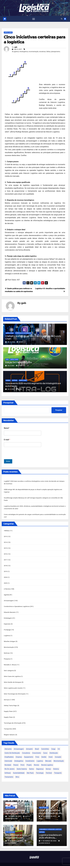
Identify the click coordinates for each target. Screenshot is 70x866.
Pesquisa (7, 655)
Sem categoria (9, 667)
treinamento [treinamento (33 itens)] (9, 772)
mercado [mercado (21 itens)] (48, 756)
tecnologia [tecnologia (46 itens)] (39, 768)
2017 (5, 558)
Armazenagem (9, 598)
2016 (5, 552)
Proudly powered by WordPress (24, 862)
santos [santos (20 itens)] (31, 764)
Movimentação (9, 644)
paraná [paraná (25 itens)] (15, 760)
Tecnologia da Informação (23, 333)
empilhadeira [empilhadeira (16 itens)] (9, 752)
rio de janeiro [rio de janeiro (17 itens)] (9, 764)
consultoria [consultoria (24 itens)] (26, 748)
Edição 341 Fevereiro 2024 (18, 362)
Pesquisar (8, 403)
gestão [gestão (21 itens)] (43, 752)
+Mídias (6, 529)
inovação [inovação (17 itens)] (58, 752)
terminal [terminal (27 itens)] (49, 768)
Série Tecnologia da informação (14, 690)
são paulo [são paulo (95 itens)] (30, 768)
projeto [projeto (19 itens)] (29, 760)
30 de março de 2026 (49, 811)
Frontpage (7, 627)
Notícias (14, 380)
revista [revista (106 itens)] (36, 760)
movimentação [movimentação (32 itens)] (59, 756)
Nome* (6, 428)
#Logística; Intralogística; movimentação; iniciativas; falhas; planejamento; (36, 51)
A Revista (7, 587)
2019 (5, 570)
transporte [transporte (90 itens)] (57, 768)
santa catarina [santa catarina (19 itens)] (22, 764)
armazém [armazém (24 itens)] (29, 744)
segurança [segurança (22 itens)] (39, 764)
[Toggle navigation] (33, 19)
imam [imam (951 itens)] (51, 752)
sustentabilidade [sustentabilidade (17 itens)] (18, 768)
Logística (7, 632)
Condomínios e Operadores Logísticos (17, 604)
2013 (5, 535)
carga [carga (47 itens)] (53, 744)
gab (15, 47)
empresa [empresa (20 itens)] (19, 752)
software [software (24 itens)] (8, 768)
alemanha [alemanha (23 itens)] (8, 744)
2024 (7, 359)
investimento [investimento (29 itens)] (30, 756)
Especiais (7, 621)
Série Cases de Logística (12, 673)
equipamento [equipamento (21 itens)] (28, 752)
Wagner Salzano (9, 730)
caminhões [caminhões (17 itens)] (45, 744)
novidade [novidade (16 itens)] (8, 760)
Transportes (8, 724)
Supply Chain (8, 32)
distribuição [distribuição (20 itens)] (54, 748)
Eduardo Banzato (9, 610)
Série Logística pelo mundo (13, 684)
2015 (5, 547)
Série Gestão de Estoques (12, 678)
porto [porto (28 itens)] (22, 760)
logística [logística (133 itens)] (40, 756)
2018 (5, 564)
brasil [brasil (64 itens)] (37, 744)
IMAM (20, 342)
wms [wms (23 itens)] (17, 772)
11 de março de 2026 (49, 836)
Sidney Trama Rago (10, 701)
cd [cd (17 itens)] (59, 744)
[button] (61, 19)
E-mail (7, 440)
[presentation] (20, 458)
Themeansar (51, 862)
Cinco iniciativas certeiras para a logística (34, 40)
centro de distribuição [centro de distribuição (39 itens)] (12, 748)
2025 (5, 581)
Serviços (7, 695)
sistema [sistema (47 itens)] (56, 764)
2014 (5, 541)
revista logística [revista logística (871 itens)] (47, 760)
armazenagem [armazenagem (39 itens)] (19, 744)
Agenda (8, 380)
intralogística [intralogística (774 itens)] (18, 756)
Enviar (8, 461)
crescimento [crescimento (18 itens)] (36, 748)
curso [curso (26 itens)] (45, 748)
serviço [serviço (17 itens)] (48, 764)
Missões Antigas (9, 638)
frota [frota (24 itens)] (37, 752)
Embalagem (8, 615)
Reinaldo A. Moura (10, 661)
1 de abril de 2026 (14, 811)
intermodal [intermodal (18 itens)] (8, 756)
